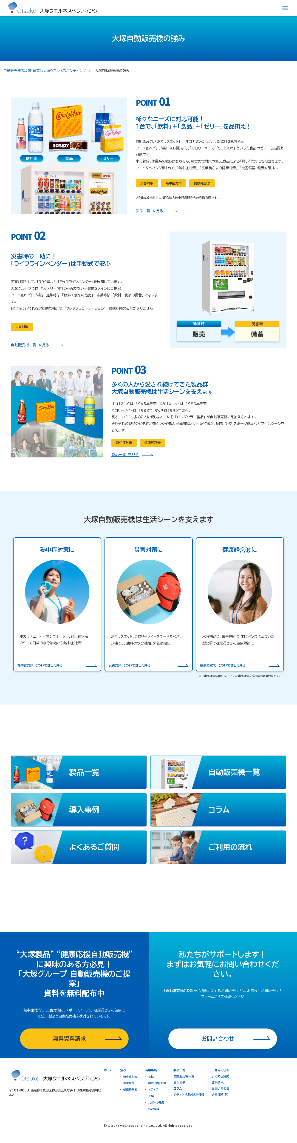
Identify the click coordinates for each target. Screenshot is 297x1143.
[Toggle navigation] (285, 8)
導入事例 (179, 1082)
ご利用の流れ (220, 1070)
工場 (151, 1096)
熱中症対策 (130, 1076)
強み (123, 1070)
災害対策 (128, 1083)
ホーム (108, 1070)
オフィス (153, 1089)
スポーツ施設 (156, 1102)
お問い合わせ (220, 1088)
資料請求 (217, 1082)
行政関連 (153, 1109)
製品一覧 (179, 1070)
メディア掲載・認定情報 (188, 1094)
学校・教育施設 (157, 1083)
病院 (151, 1076)
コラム (177, 1088)
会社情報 (220, 1094)
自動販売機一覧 (183, 1076)
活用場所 (151, 1070)
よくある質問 (220, 1076)
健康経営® (130, 1089)
